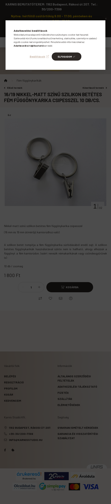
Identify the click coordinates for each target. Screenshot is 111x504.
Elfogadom (65, 56)
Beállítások (37, 56)
